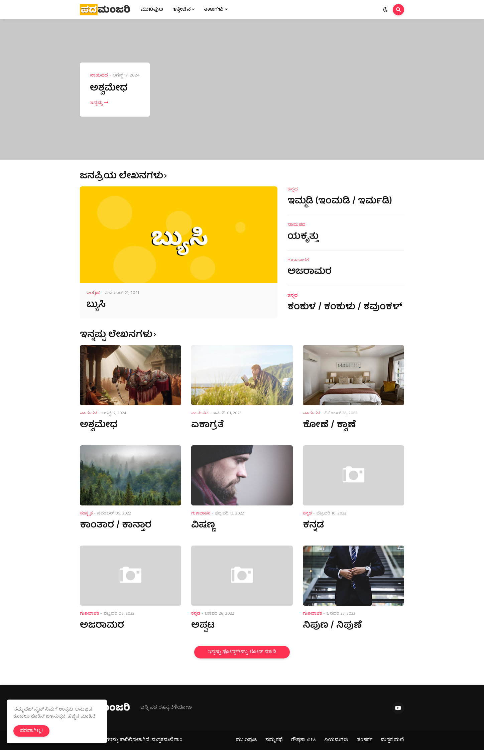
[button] (385, 9)
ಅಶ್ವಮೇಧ (108, 88)
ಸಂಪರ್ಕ (364, 740)
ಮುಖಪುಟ (246, 740)
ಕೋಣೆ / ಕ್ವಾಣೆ (329, 425)
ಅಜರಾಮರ (309, 272)
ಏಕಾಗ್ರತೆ (207, 425)
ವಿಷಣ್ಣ (203, 525)
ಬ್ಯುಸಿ (96, 305)
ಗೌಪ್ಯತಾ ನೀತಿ (303, 740)
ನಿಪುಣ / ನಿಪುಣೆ (332, 625)
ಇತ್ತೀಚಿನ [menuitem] (181, 9)
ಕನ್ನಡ (313, 525)
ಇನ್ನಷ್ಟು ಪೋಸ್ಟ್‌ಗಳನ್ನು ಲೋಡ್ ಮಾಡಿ (242, 652)
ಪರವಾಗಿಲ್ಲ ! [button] (31, 731)
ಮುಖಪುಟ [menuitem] (151, 9)
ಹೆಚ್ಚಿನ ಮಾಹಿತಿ (82, 717)
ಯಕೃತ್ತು (303, 237)
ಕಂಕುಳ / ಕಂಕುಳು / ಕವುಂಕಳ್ (344, 307)
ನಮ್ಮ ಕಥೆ (274, 740)
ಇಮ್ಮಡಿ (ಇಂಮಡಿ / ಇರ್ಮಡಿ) (339, 201)
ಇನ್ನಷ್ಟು (96, 103)
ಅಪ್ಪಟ (203, 625)
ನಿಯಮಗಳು (336, 740)
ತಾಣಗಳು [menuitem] (214, 9)
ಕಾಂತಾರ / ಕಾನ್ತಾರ (115, 525)
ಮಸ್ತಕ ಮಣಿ (392, 740)
